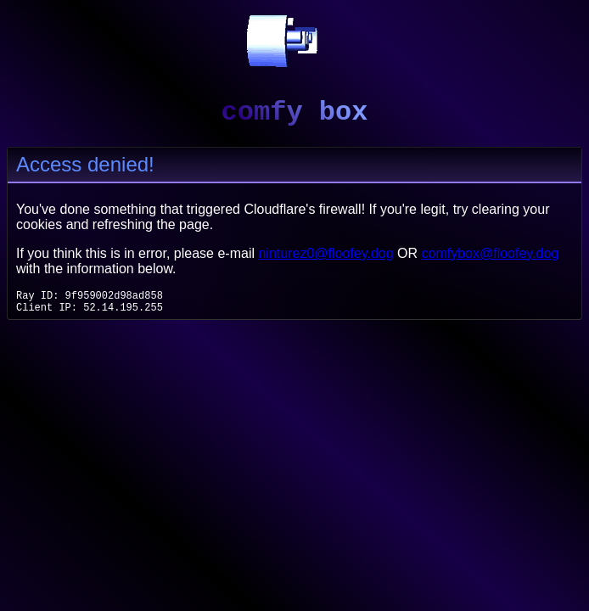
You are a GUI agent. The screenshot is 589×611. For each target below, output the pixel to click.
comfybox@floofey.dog (490, 253)
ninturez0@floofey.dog (325, 253)
